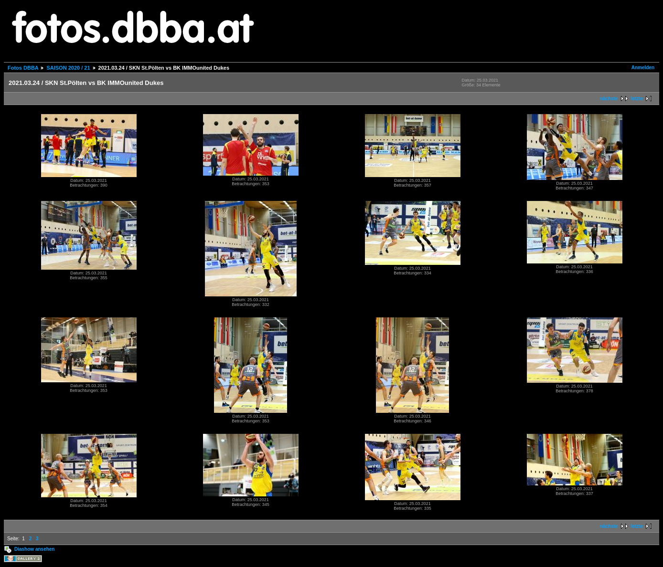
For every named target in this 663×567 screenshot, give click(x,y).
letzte (637, 98)
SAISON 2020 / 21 (68, 68)
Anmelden (642, 67)
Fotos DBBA (23, 68)
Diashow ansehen (34, 549)
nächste (609, 98)
